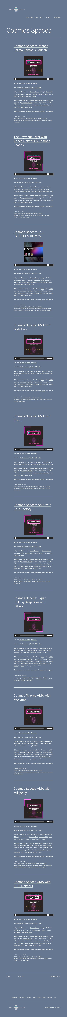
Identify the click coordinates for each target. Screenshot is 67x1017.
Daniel (32, 373)
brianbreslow (29, 553)
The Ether (45, 118)
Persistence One (18, 650)
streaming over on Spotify (41, 105)
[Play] (15, 79)
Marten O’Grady (44, 189)
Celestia (22, 863)
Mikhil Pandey (47, 650)
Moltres (43, 94)
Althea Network (20, 215)
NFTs (42, 120)
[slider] (51, 79)
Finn (42, 100)
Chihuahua (23, 308)
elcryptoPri (49, 94)
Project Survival (43, 566)
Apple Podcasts (24, 87)
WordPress (57, 1007)
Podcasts (40, 118)
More (39, 87)
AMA (18, 399)
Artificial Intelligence (31, 958)
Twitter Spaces (17, 122)
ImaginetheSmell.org (27, 103)
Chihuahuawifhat (18, 280)
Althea (15, 189)
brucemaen (20, 120)
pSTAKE (50, 678)
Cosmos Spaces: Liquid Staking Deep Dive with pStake (30, 602)
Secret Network (41, 486)
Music (36, 17)
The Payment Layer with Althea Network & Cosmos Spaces (32, 141)
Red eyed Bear (17, 680)
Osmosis (35, 118)
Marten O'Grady (17, 310)
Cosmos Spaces (34, 92)
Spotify (32, 87)
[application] (33, 79)
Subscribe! (57, 17)
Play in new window (24, 83)
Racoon (45, 120)
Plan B (22, 568)
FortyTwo (38, 373)
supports (42, 111)
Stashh (33, 464)
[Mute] (48, 79)
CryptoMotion (47, 280)
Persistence (36, 677)
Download (34, 83)
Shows (48, 17)
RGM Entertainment (24, 282)
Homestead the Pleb (36, 282)
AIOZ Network (18, 930)
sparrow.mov (47, 743)
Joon (40, 837)
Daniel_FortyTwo (32, 399)
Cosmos (23, 118)
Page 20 (20, 976)
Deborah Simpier (25, 191)
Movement (17, 743)
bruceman (38, 94)
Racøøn (48, 92)
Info (41, 17)
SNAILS (16, 282)
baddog (19, 308)
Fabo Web (45, 837)
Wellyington (46, 282)
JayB (19, 839)
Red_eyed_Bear (18, 652)
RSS (36, 87)
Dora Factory (40, 553)
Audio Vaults (29, 17)
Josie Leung (46, 865)
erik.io (43, 371)
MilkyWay (16, 837)
